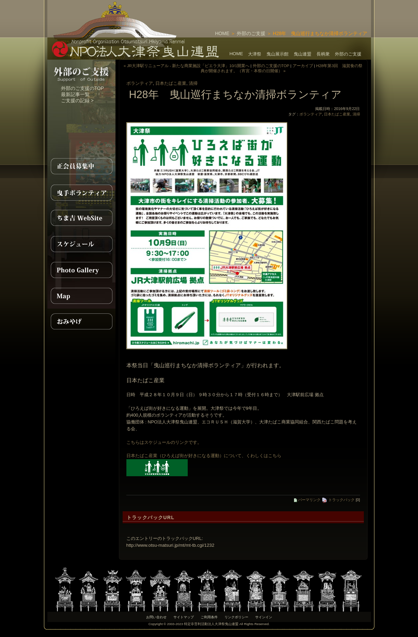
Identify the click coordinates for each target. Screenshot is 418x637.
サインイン (263, 617)
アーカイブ (303, 65)
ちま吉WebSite (81, 218)
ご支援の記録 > (77, 100)
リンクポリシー (236, 617)
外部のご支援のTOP (82, 88)
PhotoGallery (81, 270)
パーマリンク (307, 500)
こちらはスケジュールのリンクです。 (164, 442)
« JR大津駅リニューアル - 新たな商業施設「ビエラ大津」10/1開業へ (186, 65)
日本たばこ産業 (170, 83)
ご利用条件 (209, 617)
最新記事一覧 (75, 94)
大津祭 (254, 54)
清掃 (193, 83)
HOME (222, 33)
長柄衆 (323, 54)
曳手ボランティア (81, 192)
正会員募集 (81, 166)
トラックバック (338, 500)
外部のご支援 (251, 33)
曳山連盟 (302, 54)
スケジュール (81, 244)
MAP (81, 296)
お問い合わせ (156, 617)
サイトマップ (183, 617)
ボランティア (139, 83)
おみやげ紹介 (81, 322)
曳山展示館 (277, 54)
